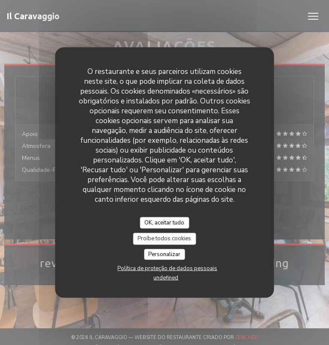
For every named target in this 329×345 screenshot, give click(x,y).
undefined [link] (165, 278)
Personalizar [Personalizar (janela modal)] (164, 254)
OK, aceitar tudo (164, 222)
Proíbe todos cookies (164, 238)
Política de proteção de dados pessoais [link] (167, 268)
